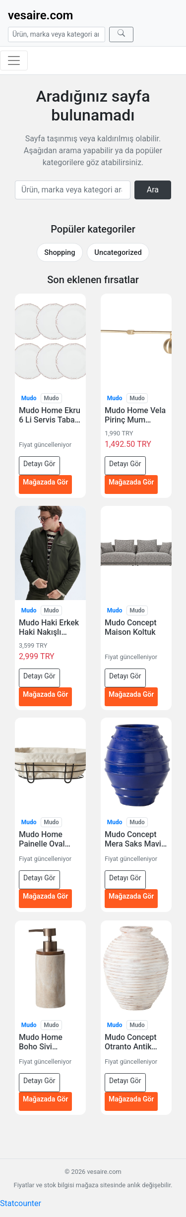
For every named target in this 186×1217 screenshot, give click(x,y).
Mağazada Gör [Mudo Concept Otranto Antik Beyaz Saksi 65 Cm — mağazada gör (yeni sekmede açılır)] (131, 1099)
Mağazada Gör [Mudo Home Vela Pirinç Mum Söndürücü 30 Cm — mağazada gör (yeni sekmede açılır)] (131, 482)
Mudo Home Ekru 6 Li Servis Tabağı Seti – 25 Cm (50, 415)
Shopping (59, 252)
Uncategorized (117, 252)
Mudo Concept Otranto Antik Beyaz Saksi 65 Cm (131, 1042)
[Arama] (56, 34)
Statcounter (20, 1203)
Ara (153, 189)
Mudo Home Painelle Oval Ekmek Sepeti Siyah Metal (43, 839)
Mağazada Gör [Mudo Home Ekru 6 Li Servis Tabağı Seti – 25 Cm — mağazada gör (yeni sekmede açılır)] (45, 482)
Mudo (29, 398)
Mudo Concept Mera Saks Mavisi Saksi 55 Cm (136, 839)
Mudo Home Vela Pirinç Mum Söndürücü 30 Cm (135, 415)
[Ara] (121, 34)
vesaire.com (40, 15)
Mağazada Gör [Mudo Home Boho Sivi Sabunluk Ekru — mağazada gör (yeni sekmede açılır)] (45, 1099)
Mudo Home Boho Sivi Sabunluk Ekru (44, 1042)
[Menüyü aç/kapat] (14, 60)
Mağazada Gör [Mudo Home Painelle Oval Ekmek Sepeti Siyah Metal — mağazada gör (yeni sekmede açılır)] (45, 897)
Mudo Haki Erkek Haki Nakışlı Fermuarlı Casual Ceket (49, 627)
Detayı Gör (39, 464)
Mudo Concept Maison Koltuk (131, 627)
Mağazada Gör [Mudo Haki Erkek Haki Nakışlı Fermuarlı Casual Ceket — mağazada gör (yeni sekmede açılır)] (45, 694)
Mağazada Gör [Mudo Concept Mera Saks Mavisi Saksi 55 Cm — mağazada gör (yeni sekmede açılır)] (131, 897)
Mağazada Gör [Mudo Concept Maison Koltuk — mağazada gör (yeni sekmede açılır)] (131, 694)
